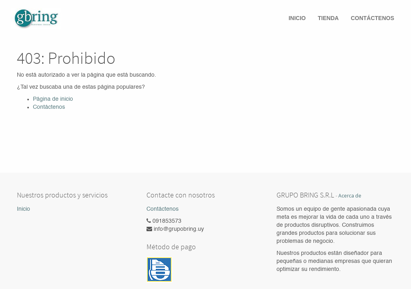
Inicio (23, 209)
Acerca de (349, 195)
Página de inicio (53, 99)
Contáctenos (49, 107)
